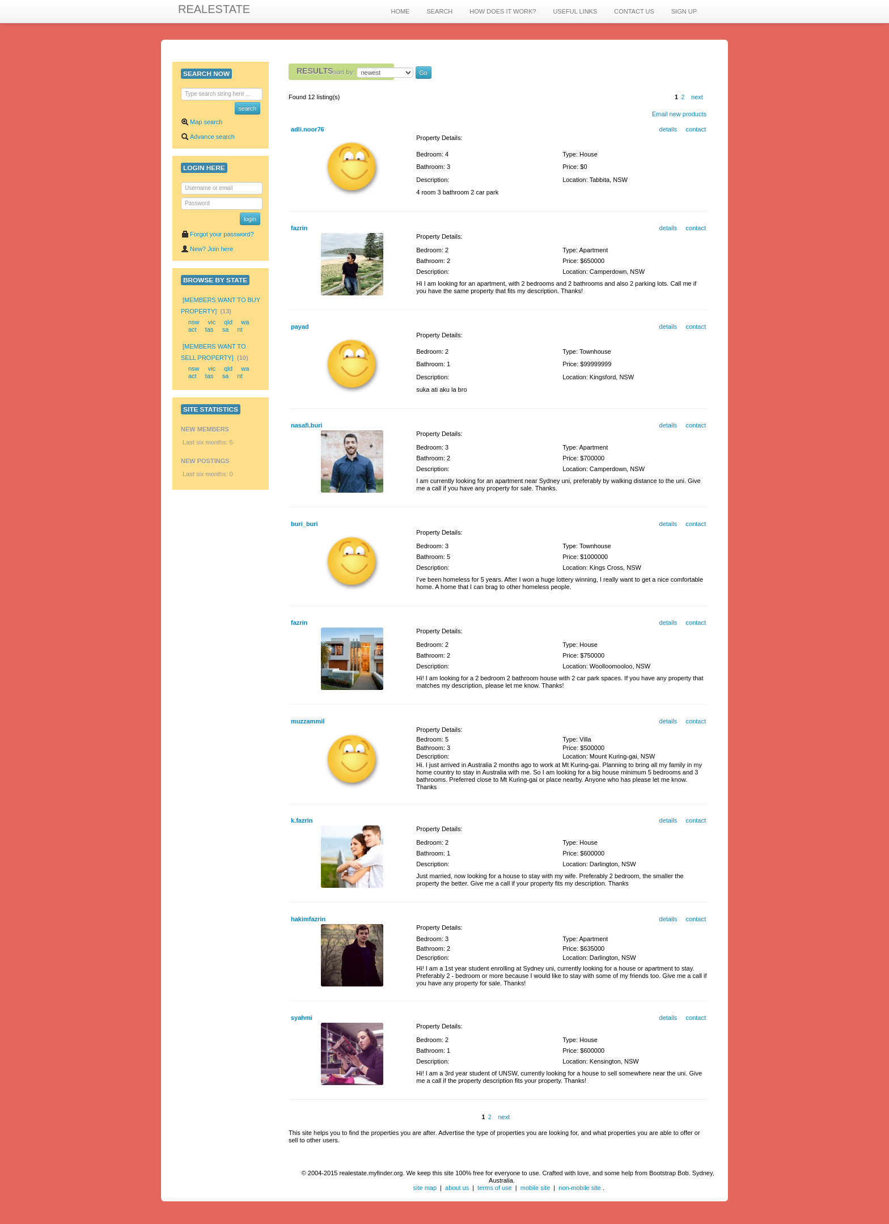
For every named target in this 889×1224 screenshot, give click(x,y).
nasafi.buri (307, 425)
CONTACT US (634, 11)
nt (240, 329)
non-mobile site (579, 1187)
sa (225, 329)
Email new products (679, 114)
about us (457, 1187)
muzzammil (307, 721)
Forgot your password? (217, 234)
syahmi (301, 1017)
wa (245, 322)
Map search (201, 122)
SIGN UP (684, 11)
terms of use (494, 1187)
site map (425, 1187)
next (697, 97)
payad (300, 326)
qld (228, 322)
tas (209, 329)
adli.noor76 (307, 129)
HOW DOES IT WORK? (502, 11)
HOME (400, 11)
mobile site (535, 1187)
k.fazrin (302, 820)
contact (696, 129)
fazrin (299, 228)
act (192, 329)
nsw (194, 322)
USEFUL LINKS (575, 11)
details (668, 129)
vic (211, 322)
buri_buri (304, 523)
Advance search (208, 137)
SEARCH (439, 11)
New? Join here (207, 249)
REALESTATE (214, 9)
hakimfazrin (308, 919)
